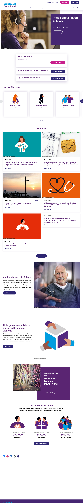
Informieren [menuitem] (32, 8)
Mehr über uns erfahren (41, 445)
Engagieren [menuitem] (42, 8)
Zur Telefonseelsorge (58, 78)
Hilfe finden (64, 2)
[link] (4, 458)
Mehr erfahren (41, 257)
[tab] (40, 121)
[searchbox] (33, 62)
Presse (57, 2)
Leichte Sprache (50, 2)
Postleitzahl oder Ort (22, 59)
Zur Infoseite (58, 32)
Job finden (75, 2)
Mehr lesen (7, 169)
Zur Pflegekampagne (9, 294)
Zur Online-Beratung (58, 71)
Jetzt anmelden (49, 393)
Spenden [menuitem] (51, 8)
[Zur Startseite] (10, 5)
